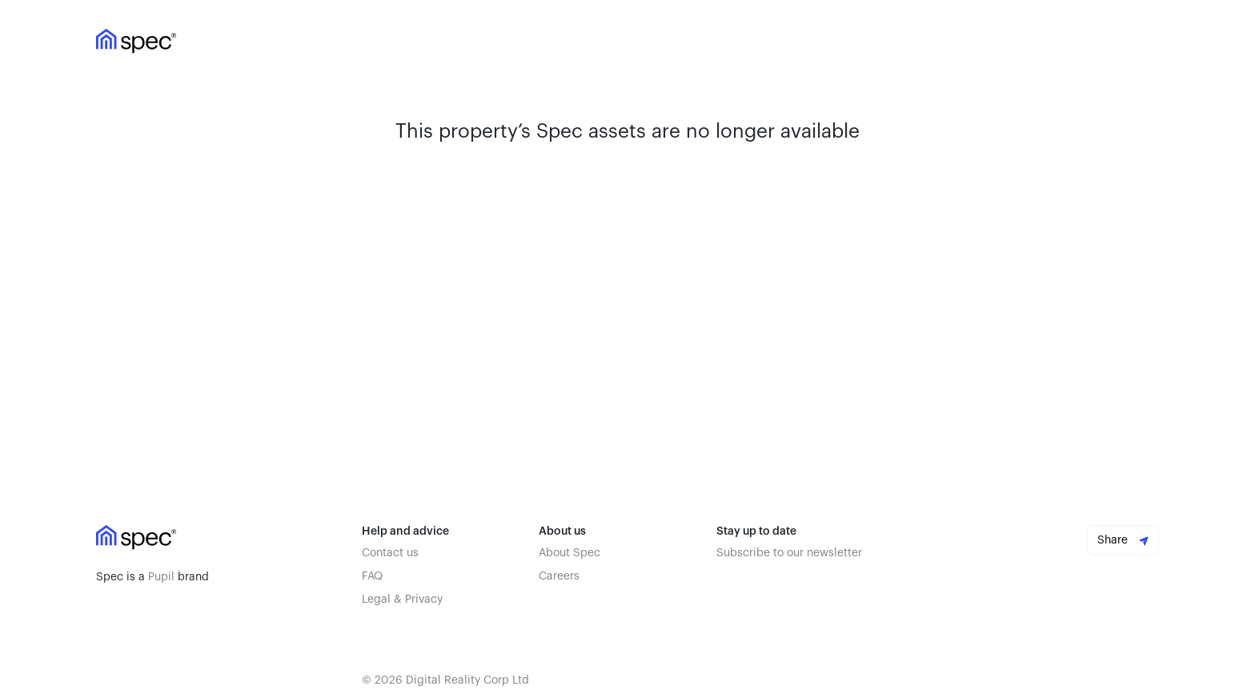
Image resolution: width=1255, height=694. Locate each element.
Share (1123, 540)
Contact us (390, 553)
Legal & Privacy (402, 599)
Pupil (161, 577)
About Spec (569, 553)
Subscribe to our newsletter (789, 553)
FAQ (372, 576)
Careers (559, 576)
